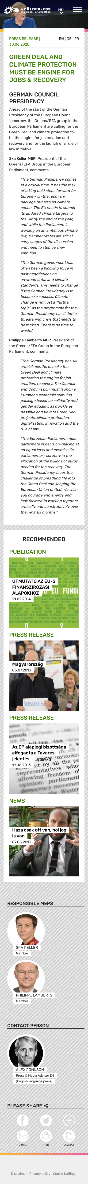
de (69, 38)
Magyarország (27, 664)
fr (76, 38)
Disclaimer (19, 1174)
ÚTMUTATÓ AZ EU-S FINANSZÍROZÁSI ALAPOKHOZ (33, 587)
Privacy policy (39, 1174)
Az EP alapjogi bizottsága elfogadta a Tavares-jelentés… (39, 753)
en (61, 38)
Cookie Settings (64, 1174)
